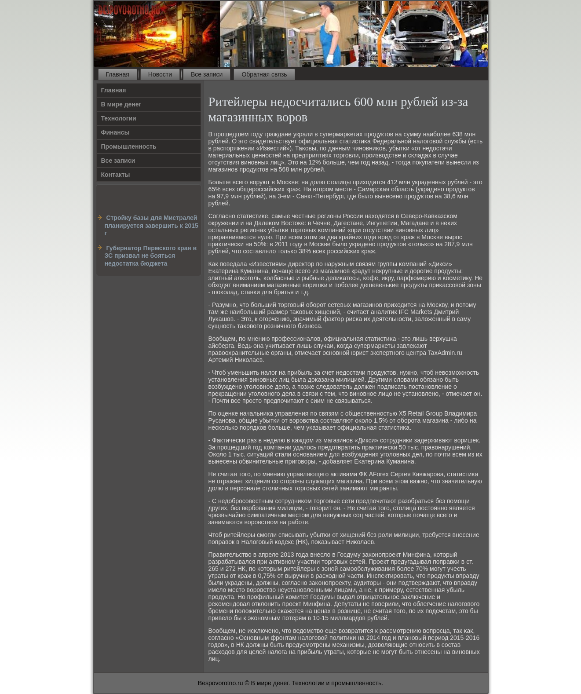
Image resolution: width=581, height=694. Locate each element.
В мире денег (121, 104)
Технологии (118, 118)
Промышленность (129, 146)
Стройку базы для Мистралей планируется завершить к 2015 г (151, 225)
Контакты (115, 174)
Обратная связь (264, 74)
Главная (117, 74)
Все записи (207, 74)
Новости (160, 74)
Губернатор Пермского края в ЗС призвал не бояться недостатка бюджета (151, 256)
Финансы (115, 132)
